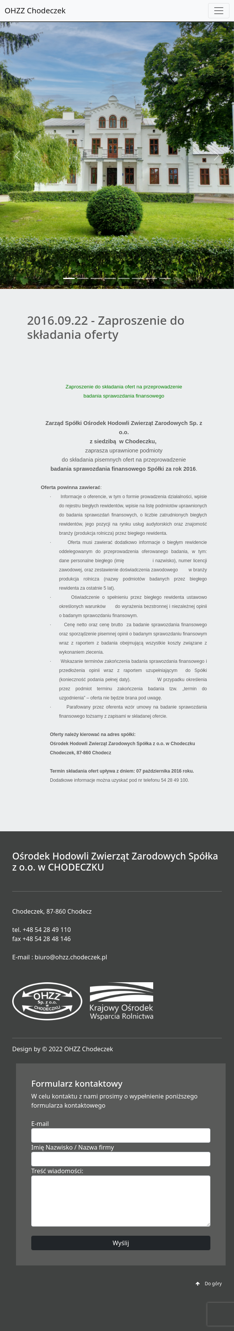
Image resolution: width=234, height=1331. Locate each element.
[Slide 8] (165, 278)
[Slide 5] (124, 278)
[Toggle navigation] (218, 10)
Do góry (209, 1283)
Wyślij (120, 1243)
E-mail (40, 1123)
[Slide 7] (151, 278)
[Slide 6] (137, 278)
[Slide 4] (110, 278)
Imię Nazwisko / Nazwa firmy (72, 1147)
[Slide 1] (69, 278)
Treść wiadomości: (57, 1171)
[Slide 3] (96, 278)
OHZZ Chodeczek (35, 10)
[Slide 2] (82, 278)
